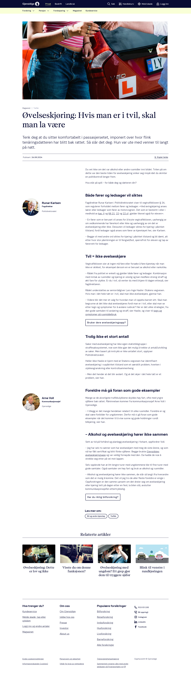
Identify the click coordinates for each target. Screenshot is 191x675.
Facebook (140, 627)
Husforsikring (104, 628)
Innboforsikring (105, 622)
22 (117, 213)
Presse (63, 622)
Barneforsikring (105, 639)
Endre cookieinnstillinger (33, 659)
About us (64, 633)
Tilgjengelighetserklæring (108, 659)
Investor (64, 628)
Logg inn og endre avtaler (36, 626)
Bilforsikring (103, 611)
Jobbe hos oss (67, 617)
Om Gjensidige (68, 611)
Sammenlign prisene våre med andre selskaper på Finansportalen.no (112, 665)
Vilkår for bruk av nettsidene (72, 664)
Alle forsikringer (105, 645)
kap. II (101, 213)
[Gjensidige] (30, 4)
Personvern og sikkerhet (70, 659)
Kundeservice (29, 611)
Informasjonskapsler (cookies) (35, 664)
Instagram (140, 617)
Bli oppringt (141, 613)
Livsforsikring (104, 633)
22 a (125, 213)
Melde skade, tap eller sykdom (34, 619)
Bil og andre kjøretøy (96, 516)
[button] (111, 4)
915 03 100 (141, 607)
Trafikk (36, 108)
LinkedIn (140, 622)
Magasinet (26, 108)
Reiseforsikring (105, 617)
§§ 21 (111, 213)
